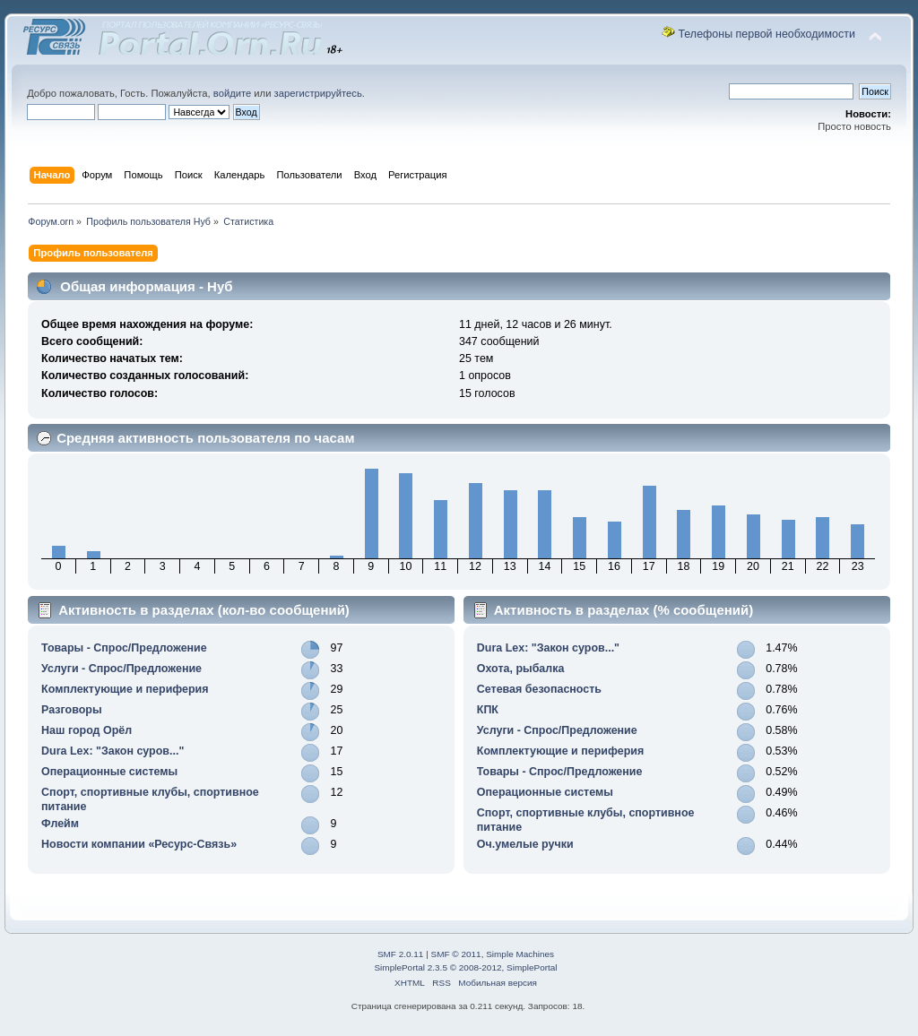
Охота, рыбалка (521, 668)
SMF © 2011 (456, 954)
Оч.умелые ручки (525, 844)
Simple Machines (520, 954)
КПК (487, 710)
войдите (232, 93)
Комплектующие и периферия (124, 689)
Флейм (60, 823)
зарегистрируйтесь (318, 93)
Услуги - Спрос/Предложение (121, 668)
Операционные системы (109, 771)
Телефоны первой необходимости (766, 34)
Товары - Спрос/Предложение (124, 648)
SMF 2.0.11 (400, 954)
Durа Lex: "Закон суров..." (112, 751)
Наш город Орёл (86, 730)
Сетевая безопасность (539, 689)
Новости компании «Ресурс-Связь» (139, 844)
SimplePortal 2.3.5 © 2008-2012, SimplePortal (465, 967)
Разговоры (71, 710)
